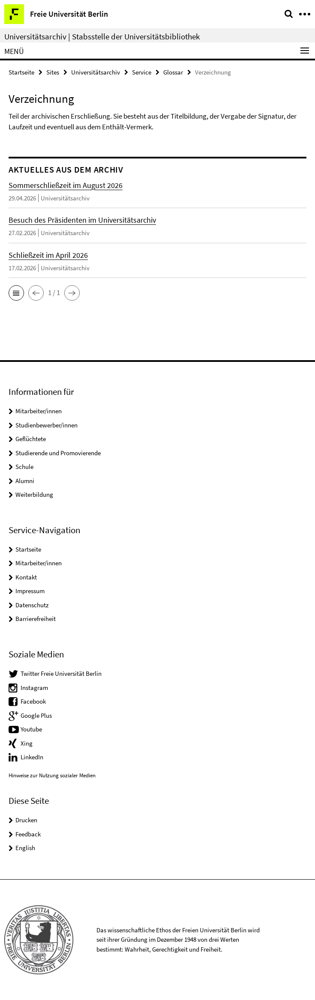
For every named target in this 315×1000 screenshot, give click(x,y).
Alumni (24, 481)
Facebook (33, 701)
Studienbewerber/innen (46, 425)
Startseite (21, 72)
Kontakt (26, 577)
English (25, 848)
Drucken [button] (26, 820)
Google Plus (36, 715)
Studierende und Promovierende (58, 453)
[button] (16, 292)
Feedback (28, 834)
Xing (27, 743)
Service (141, 72)
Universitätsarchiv (95, 72)
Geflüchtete (30, 439)
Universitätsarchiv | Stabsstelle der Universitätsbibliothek (102, 36)
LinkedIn (32, 757)
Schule (24, 467)
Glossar (173, 72)
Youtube (31, 729)
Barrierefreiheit (35, 619)
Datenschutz (31, 605)
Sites (52, 72)
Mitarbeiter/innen (38, 411)
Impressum (30, 591)
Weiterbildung (34, 494)
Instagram (34, 688)
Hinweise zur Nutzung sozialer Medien (52, 775)
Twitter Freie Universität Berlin (61, 673)
